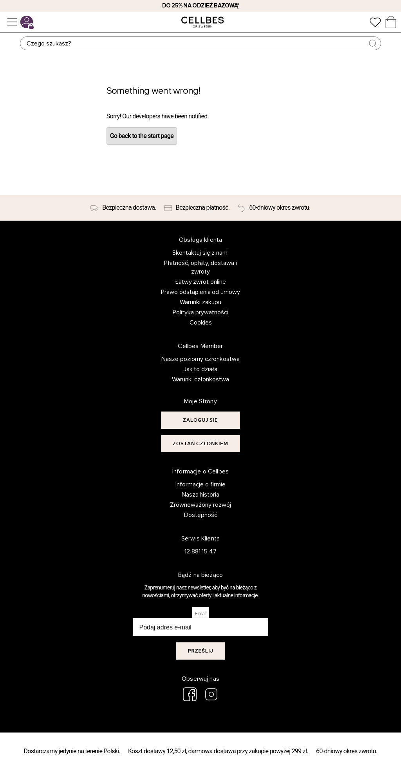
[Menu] (12, 22)
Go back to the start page (141, 136)
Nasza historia (201, 495)
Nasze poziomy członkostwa (200, 359)
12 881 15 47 (200, 551)
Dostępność (200, 515)
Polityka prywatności (200, 312)
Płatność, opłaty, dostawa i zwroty (200, 267)
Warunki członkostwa (200, 379)
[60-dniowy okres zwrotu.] (273, 208)
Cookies (201, 322)
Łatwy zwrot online (200, 282)
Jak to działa (201, 369)
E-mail (200, 614)
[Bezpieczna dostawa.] (123, 208)
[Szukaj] (200, 43)
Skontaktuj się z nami (200, 253)
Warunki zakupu (200, 302)
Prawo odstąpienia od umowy (200, 292)
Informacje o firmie (200, 484)
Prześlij (200, 651)
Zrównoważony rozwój (200, 505)
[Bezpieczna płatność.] (197, 208)
